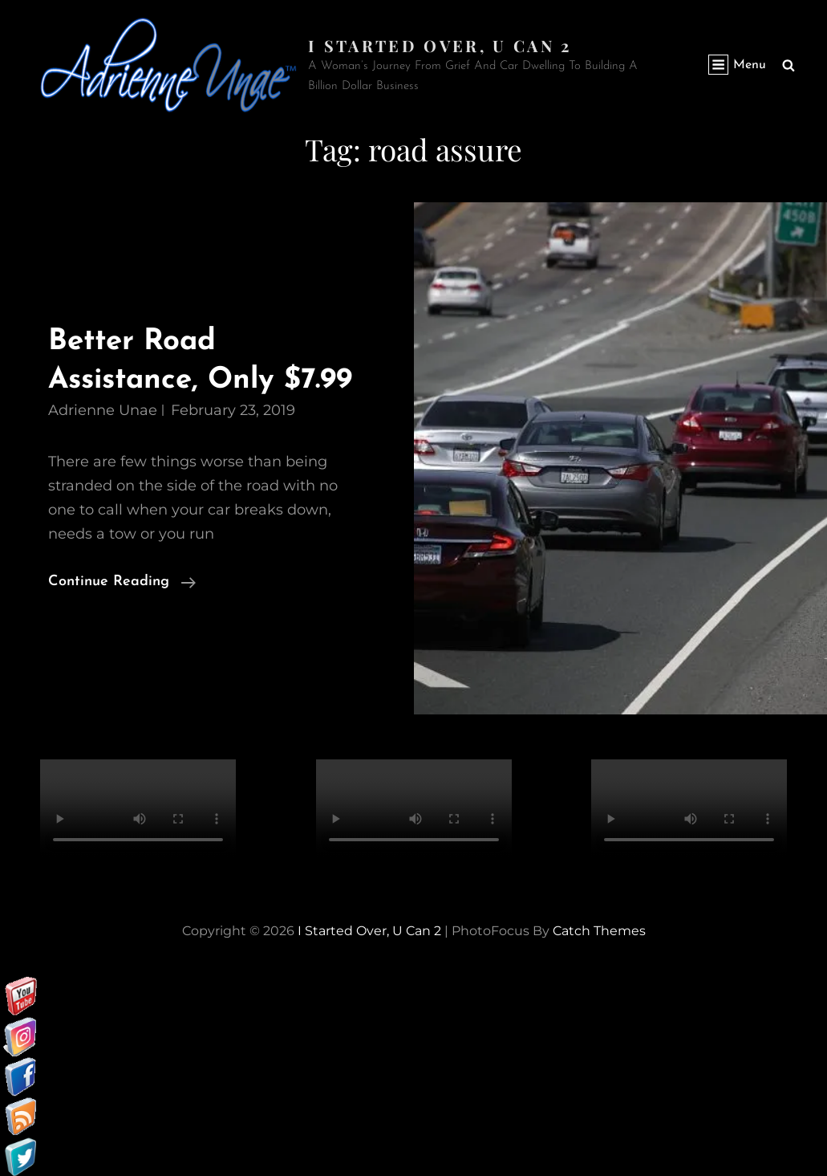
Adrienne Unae (102, 409)
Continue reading (122, 581)
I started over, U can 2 (440, 45)
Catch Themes (599, 930)
